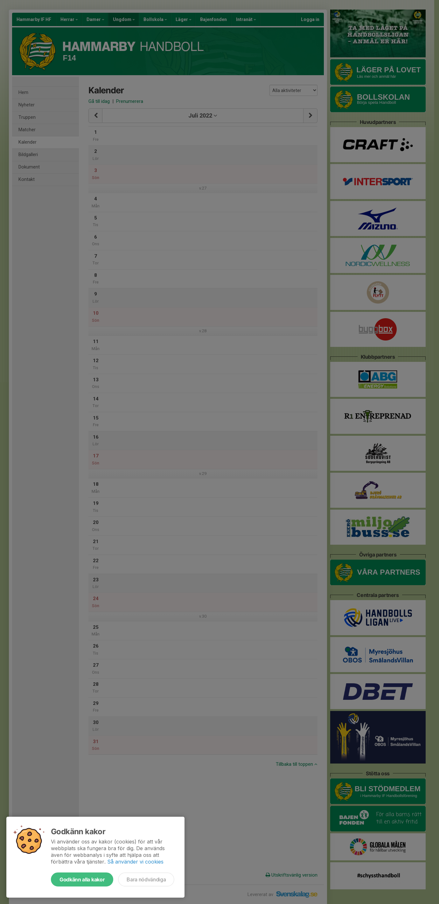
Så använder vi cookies (135, 861)
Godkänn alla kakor (82, 879)
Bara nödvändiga (146, 879)
